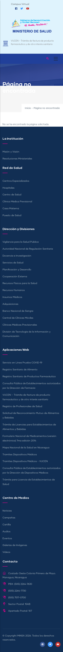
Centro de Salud (12, 195)
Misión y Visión (11, 152)
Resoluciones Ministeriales (17, 159)
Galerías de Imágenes (15, 545)
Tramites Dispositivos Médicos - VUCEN (25, 461)
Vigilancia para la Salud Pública (21, 242)
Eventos (7, 538)
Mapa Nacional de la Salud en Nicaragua (26, 447)
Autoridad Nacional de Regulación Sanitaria (28, 249)
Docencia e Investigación (17, 256)
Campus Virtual (20, 4)
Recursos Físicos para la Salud (20, 283)
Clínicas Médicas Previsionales (20, 325)
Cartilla (7, 524)
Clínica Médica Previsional (17, 201)
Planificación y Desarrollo (17, 270)
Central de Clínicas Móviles (18, 318)
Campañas (9, 518)
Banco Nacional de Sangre (18, 311)
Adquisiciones (10, 304)
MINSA (21, 636)
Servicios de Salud (13, 263)
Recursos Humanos (14, 290)
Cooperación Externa (15, 276)
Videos (6, 552)
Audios (6, 531)
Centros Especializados (16, 181)
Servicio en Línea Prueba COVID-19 (22, 363)
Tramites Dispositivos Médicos (20, 454)
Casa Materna (11, 208)
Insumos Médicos (12, 297)
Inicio (28, 108)
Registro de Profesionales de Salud (22, 406)
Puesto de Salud (12, 215)
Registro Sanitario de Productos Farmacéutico (29, 376)
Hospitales (8, 188)
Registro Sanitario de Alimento (20, 369)
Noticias (7, 511)
